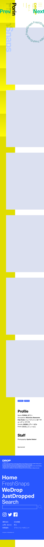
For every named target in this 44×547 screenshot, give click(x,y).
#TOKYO (27, 401)
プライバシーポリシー (21, 528)
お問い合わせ (7, 525)
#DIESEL (20, 401)
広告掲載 (17, 522)
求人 (15, 525)
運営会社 (5, 522)
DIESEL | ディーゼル (29, 426)
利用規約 (5, 528)
